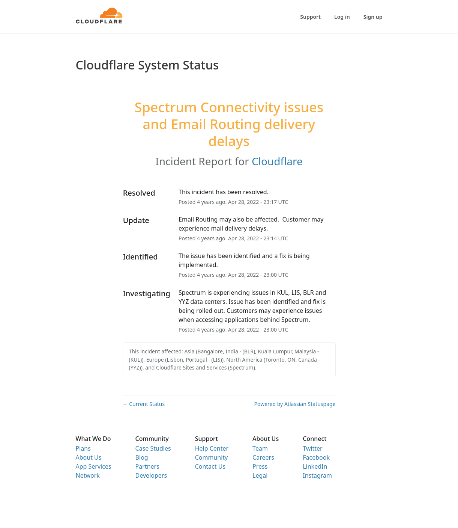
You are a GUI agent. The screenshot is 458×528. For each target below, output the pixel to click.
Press (259, 466)
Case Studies (153, 448)
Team (260, 448)
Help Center (211, 448)
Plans (83, 448)
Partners (147, 466)
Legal (259, 475)
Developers (151, 475)
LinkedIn (315, 466)
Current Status (144, 403)
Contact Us (210, 466)
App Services (93, 466)
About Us (89, 457)
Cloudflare (277, 161)
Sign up (373, 16)
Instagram (317, 475)
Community (211, 457)
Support (310, 16)
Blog (141, 457)
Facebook (316, 457)
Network (88, 475)
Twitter (312, 448)
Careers (263, 457)
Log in (342, 16)
